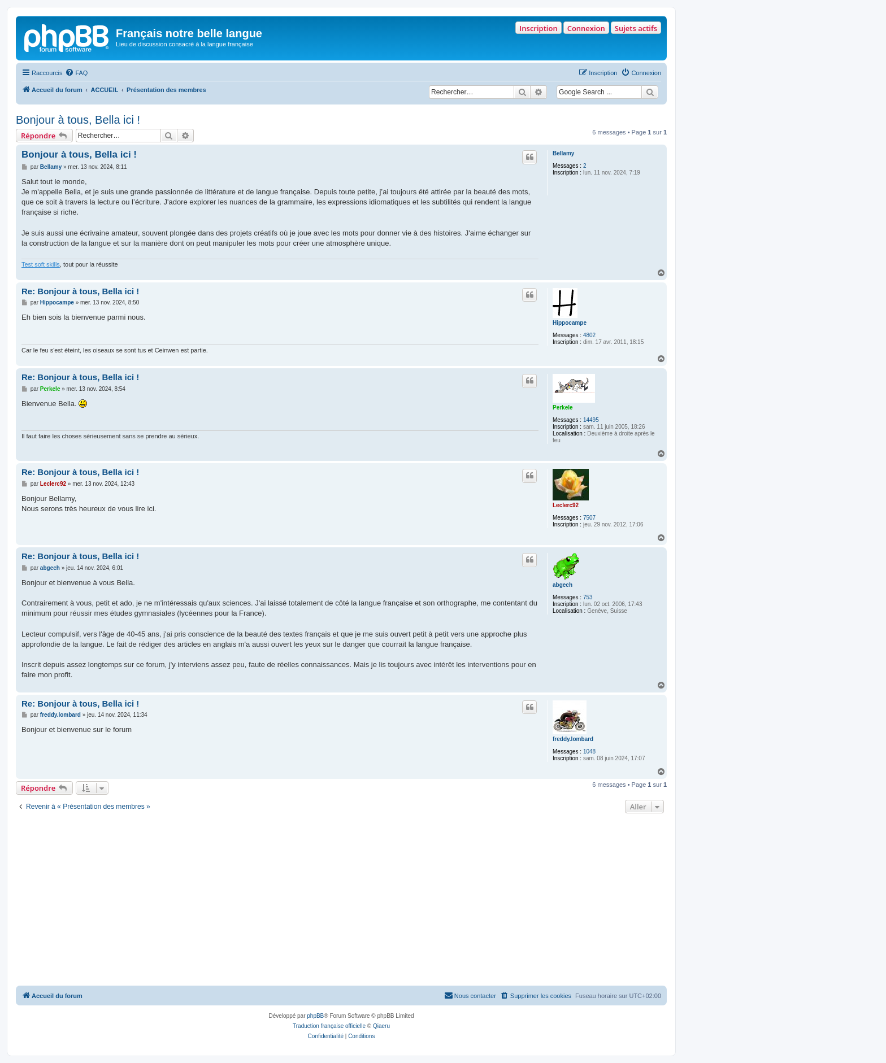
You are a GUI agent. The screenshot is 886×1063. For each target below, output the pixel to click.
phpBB (315, 1016)
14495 (591, 420)
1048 (589, 751)
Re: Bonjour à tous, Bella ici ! (80, 291)
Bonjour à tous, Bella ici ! (78, 120)
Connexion (586, 28)
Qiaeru (381, 1026)
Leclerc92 (566, 505)
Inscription (538, 28)
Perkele (563, 407)
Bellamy (563, 153)
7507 (589, 518)
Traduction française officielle (329, 1026)
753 (588, 597)
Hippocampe (570, 323)
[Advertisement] (341, 901)
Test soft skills (40, 264)
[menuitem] (76, 73)
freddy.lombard (573, 739)
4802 (589, 335)
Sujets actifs (636, 28)
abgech (562, 585)
